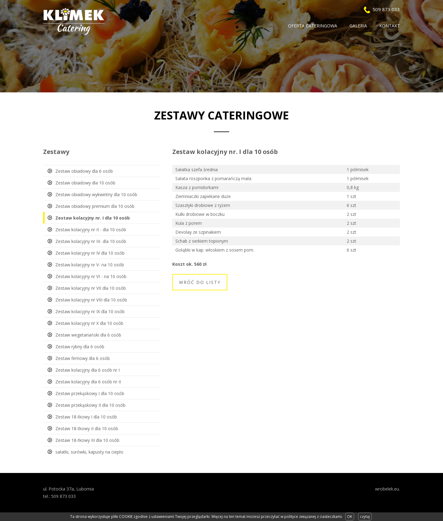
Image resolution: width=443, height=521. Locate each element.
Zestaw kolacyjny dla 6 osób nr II (88, 382)
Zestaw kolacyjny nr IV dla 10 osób (90, 253)
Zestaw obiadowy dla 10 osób (85, 183)
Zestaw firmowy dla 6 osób (82, 358)
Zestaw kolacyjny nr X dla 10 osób (89, 323)
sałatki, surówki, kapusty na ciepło (89, 452)
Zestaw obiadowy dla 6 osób (84, 171)
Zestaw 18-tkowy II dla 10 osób (86, 428)
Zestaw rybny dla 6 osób (79, 346)
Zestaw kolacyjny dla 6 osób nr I (87, 370)
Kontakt (389, 26)
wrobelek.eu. (387, 489)
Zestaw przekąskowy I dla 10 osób (89, 393)
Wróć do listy (200, 282)
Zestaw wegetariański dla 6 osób (88, 335)
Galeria (358, 26)
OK (349, 516)
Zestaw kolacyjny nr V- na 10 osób (89, 265)
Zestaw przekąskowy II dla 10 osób (90, 405)
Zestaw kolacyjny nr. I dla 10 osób (92, 218)
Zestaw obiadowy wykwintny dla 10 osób (96, 194)
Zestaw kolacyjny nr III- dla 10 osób (90, 241)
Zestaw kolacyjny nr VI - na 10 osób (90, 276)
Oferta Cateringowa (312, 26)
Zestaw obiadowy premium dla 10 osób (94, 206)
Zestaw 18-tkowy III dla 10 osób (87, 440)
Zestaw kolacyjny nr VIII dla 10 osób (91, 300)
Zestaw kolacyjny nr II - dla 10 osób (90, 229)
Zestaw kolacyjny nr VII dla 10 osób (90, 288)
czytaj (365, 516)
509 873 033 (386, 9)
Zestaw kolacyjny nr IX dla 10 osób (90, 311)
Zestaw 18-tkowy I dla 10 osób (86, 417)
